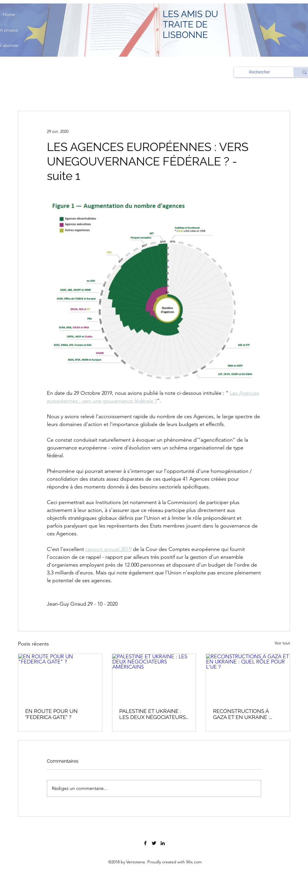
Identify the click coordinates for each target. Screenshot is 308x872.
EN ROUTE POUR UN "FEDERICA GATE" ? (51, 714)
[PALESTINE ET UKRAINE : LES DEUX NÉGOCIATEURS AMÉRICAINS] (154, 677)
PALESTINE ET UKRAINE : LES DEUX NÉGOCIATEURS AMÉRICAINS (152, 714)
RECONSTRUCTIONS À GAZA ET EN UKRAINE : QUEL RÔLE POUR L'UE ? (244, 714)
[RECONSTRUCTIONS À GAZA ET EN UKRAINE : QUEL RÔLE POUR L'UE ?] (248, 677)
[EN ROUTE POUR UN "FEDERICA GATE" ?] (60, 677)
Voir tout (282, 643)
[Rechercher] (259, 72)
